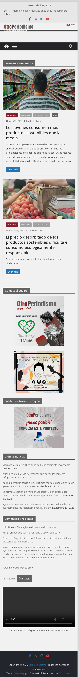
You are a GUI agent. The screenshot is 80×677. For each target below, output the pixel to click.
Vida (56, 115)
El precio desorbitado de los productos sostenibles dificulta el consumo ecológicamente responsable (38, 244)
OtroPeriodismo (34, 121)
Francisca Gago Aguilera (17, 538)
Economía (26, 115)
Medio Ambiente (43, 115)
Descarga (26, 578)
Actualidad (13, 115)
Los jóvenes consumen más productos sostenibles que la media (34, 132)
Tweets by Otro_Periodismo (19, 567)
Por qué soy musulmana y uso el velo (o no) (38, 532)
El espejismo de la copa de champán (38, 527)
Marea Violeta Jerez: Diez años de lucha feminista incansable (37, 464)
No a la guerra (10, 578)
